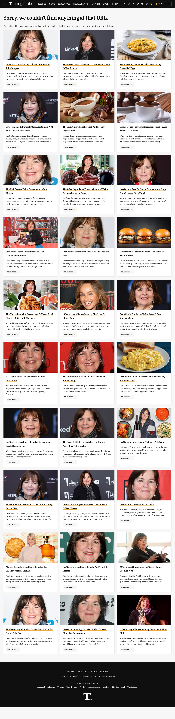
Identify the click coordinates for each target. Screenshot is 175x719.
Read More (11, 84)
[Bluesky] (142, 4)
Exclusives (64, 3)
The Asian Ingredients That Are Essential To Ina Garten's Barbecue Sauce (85, 196)
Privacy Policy (99, 683)
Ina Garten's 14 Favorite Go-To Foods (143, 516)
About (70, 683)
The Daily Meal (118, 699)
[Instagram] (146, 4)
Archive (82, 683)
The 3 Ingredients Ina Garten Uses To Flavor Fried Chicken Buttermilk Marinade (29, 325)
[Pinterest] (138, 4)
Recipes (41, 3)
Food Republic (94, 699)
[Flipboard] (133, 4)
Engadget (41, 699)
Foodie (82, 699)
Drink (115, 3)
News (52, 3)
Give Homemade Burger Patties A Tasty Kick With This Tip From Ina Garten (27, 130)
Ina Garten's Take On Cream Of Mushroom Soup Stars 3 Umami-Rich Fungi (143, 196)
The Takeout (132, 699)
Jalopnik (51, 699)
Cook (106, 3)
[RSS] (151, 4)
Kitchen (95, 3)
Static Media (71, 688)
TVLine (60, 699)
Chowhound (71, 699)
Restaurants (80, 3)
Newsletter (162, 4)
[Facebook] (125, 4)
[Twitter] (129, 4)
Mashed (106, 699)
